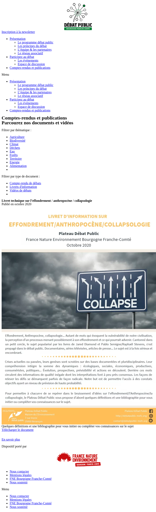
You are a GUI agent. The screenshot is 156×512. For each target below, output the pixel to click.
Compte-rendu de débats (25, 183)
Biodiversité (17, 140)
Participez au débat (22, 57)
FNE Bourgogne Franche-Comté (31, 478)
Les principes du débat (32, 46)
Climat (14, 144)
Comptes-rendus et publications (30, 67)
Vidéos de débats (20, 190)
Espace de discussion (31, 64)
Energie (15, 162)
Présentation (18, 38)
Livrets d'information (23, 187)
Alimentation (18, 166)
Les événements (28, 60)
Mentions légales (21, 475)
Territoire (16, 158)
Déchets (15, 147)
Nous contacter (19, 471)
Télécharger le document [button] (18, 430)
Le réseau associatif (30, 53)
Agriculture (17, 137)
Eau (12, 151)
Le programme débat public (35, 42)
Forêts (14, 155)
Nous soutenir (19, 482)
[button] (18, 32)
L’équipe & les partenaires (35, 49)
